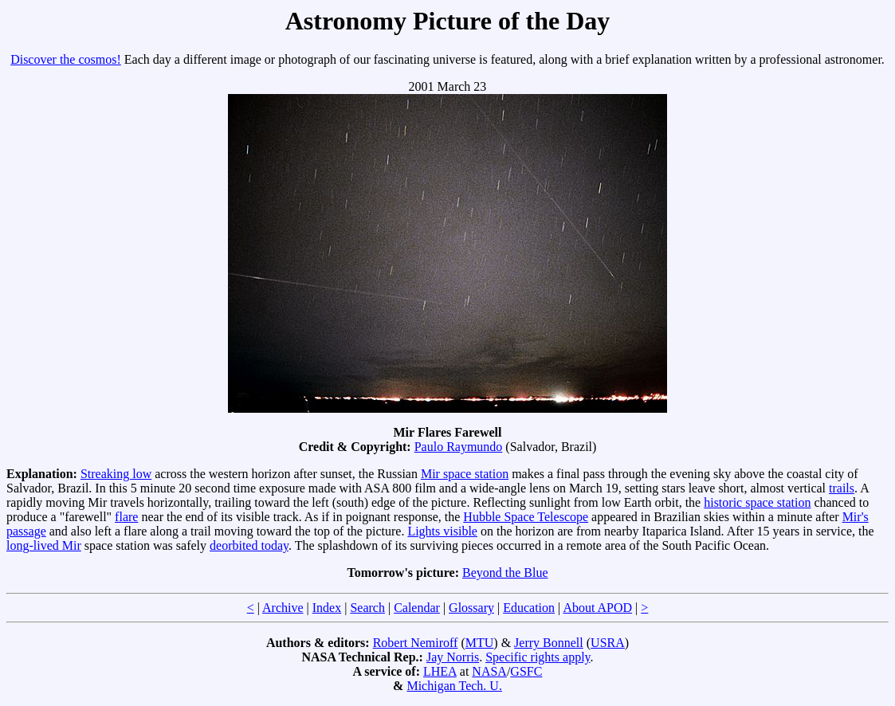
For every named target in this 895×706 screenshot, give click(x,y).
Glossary (471, 607)
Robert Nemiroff (415, 642)
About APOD (597, 607)
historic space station (757, 502)
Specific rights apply (537, 657)
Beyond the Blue (505, 572)
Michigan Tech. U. (453, 685)
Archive (283, 607)
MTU (479, 642)
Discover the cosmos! (65, 59)
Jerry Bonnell (548, 642)
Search (367, 607)
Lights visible (442, 531)
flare (126, 517)
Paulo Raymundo (458, 446)
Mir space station (464, 473)
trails (841, 488)
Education (529, 607)
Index (326, 607)
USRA (608, 642)
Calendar (417, 607)
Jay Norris (452, 657)
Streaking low (115, 473)
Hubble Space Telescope (525, 517)
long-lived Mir (43, 545)
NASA (489, 671)
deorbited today (249, 545)
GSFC (526, 671)
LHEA (440, 671)
